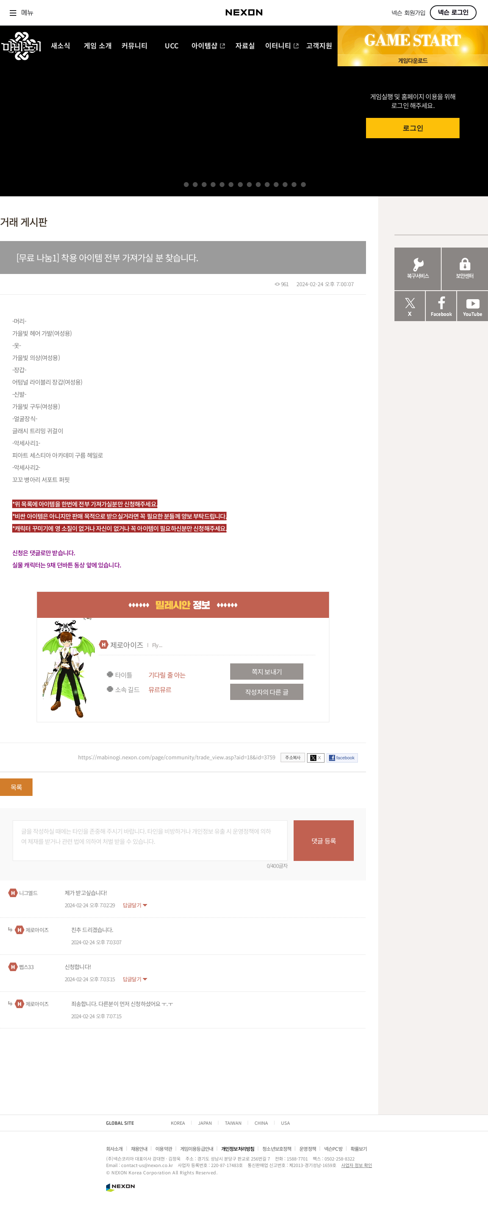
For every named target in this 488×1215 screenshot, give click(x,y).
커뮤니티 (135, 46)
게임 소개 (98, 46)
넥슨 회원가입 (408, 13)
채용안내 (139, 1148)
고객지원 (319, 46)
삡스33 (26, 967)
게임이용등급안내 (196, 1148)
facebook (345, 757)
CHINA (261, 1122)
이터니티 (282, 46)
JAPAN (205, 1122)
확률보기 (359, 1148)
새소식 (60, 46)
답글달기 (132, 905)
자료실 (245, 46)
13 (294, 184)
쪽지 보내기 (267, 671)
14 (303, 184)
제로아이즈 (126, 644)
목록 (16, 787)
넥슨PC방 (333, 1148)
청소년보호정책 (276, 1148)
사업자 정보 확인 (356, 1165)
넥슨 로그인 (453, 12)
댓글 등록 (324, 841)
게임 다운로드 (413, 60)
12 (285, 184)
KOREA (178, 1122)
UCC (172, 46)
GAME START (413, 40)
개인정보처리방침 (237, 1148)
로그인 (413, 128)
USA (285, 1122)
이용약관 (163, 1148)
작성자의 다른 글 (266, 692)
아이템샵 (208, 46)
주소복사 (292, 757)
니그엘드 (28, 893)
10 (267, 184)
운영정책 (307, 1148)
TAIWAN (233, 1122)
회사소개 (114, 1148)
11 (276, 184)
